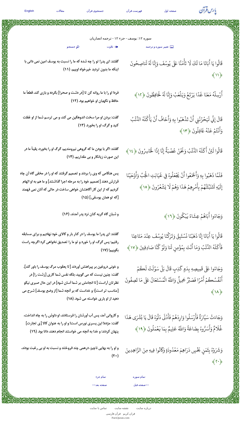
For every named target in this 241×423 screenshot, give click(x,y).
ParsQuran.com (120, 417)
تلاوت (113, 47)
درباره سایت (143, 408)
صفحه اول (170, 10)
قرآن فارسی (113, 413)
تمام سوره (139, 376)
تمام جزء (101, 376)
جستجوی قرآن (95, 10)
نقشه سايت (122, 408)
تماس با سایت (98, 408)
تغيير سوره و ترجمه (160, 47)
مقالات (60, 10)
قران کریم (129, 413)
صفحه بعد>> (99, 385)
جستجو (73, 47)
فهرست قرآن (134, 10)
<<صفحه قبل (141, 385)
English (29, 10)
